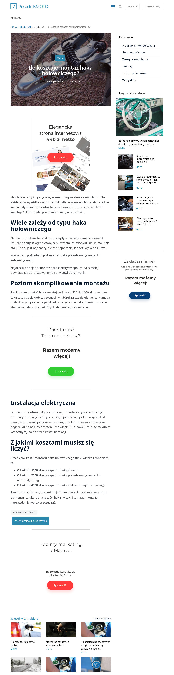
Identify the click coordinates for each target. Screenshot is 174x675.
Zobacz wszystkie (101, 618)
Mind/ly (132, 6)
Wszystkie (129, 80)
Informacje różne (134, 73)
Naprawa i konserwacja (138, 45)
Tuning (127, 66)
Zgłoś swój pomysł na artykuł (31, 521)
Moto (60, 57)
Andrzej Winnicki (54, 81)
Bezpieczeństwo (133, 52)
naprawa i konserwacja (24, 512)
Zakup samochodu (135, 59)
